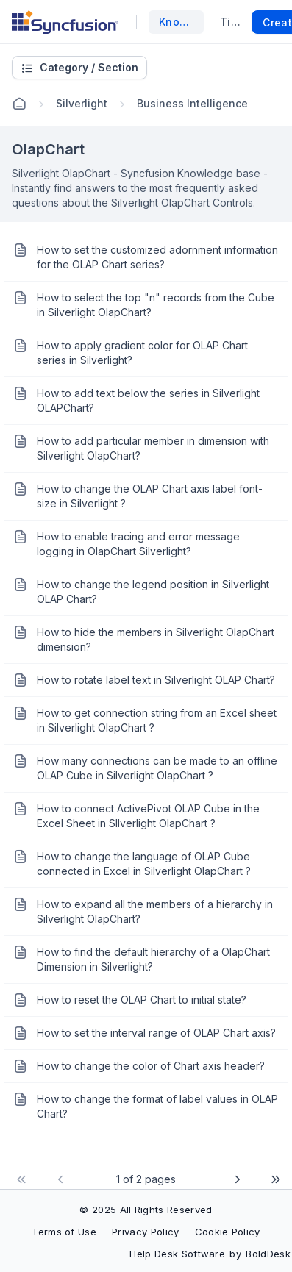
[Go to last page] (273, 1179)
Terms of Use (64, 1231)
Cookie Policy (227, 1231)
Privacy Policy (145, 1231)
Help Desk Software (177, 1254)
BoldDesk (268, 1254)
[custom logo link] (65, 22)
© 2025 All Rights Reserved (145, 1209)
